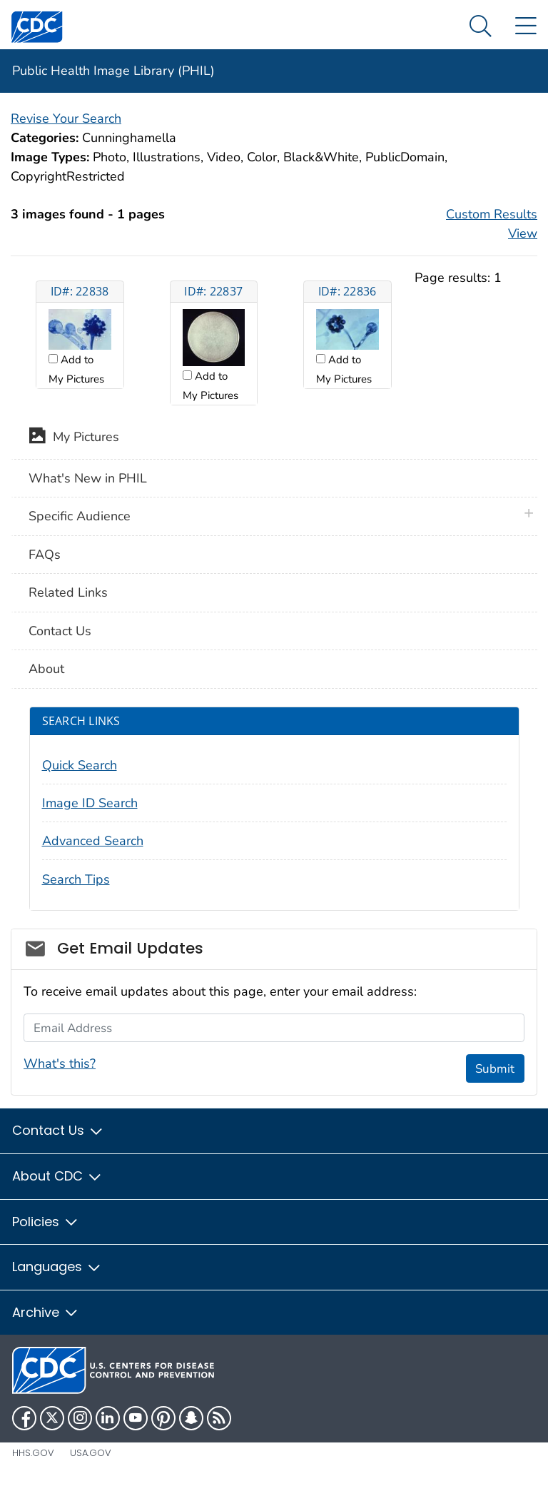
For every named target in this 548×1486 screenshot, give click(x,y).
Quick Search (79, 765)
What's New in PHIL (88, 478)
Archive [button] (45, 1312)
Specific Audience (80, 516)
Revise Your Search (66, 118)
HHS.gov (33, 1453)
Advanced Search (92, 840)
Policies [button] (45, 1221)
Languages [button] (57, 1266)
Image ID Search (90, 803)
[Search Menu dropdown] (480, 27)
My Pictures (74, 438)
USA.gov (90, 1453)
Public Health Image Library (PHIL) (113, 70)
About (46, 668)
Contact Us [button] (58, 1130)
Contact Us (60, 631)
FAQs (45, 554)
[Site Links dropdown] (525, 27)
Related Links (68, 592)
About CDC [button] (57, 1176)
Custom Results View (491, 224)
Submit (494, 1069)
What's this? (60, 1063)
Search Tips (76, 879)
